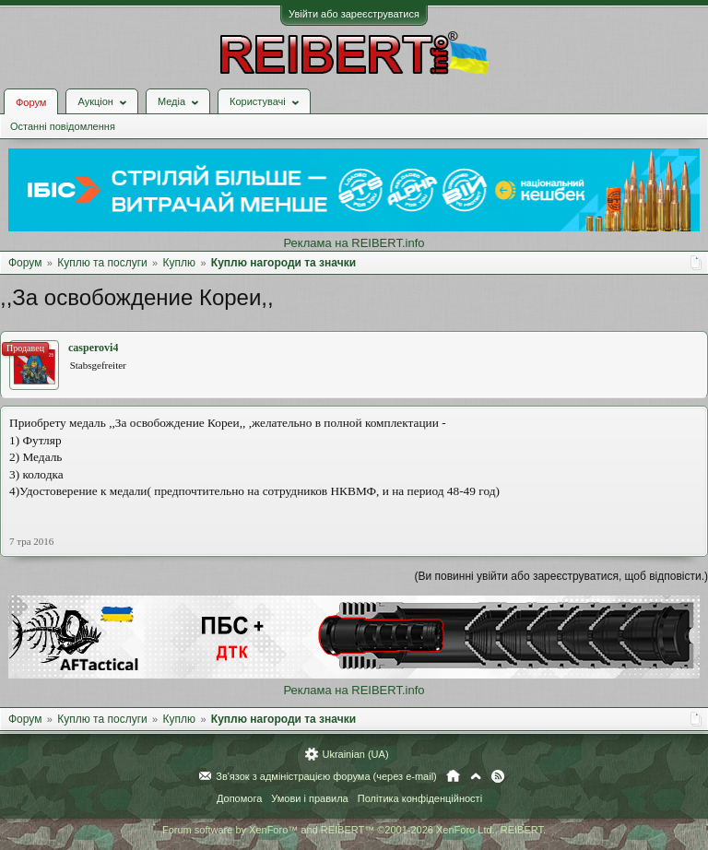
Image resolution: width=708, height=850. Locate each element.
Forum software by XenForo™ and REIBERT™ (354, 829)
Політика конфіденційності (420, 798)
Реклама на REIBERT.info (353, 243)
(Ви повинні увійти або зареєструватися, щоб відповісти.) (561, 576)
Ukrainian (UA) (355, 754)
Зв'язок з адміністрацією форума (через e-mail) (326, 776)
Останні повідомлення (62, 126)
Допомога (239, 798)
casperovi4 (93, 347)
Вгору (475, 776)
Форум (31, 102)
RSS (497, 776)
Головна (453, 776)
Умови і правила (309, 798)
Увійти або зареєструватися (354, 13)
